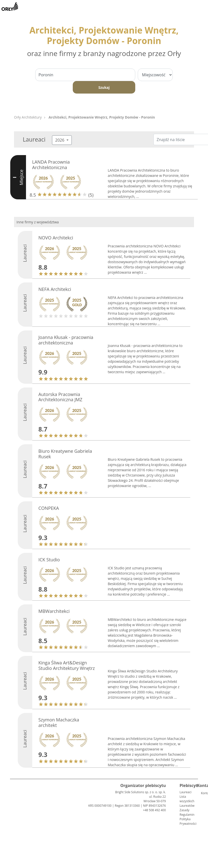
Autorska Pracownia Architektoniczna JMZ (60, 397)
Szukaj (104, 87)
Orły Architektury (28, 117)
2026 (60, 140)
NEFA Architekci (54, 289)
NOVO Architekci (55, 238)
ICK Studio (49, 560)
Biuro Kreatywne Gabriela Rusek (65, 454)
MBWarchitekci (54, 611)
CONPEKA (48, 508)
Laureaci (185, 792)
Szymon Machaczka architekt (58, 722)
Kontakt (203, 793)
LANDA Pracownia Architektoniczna (51, 164)
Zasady (184, 810)
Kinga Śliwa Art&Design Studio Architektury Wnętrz (66, 665)
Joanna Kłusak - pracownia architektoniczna (66, 340)
